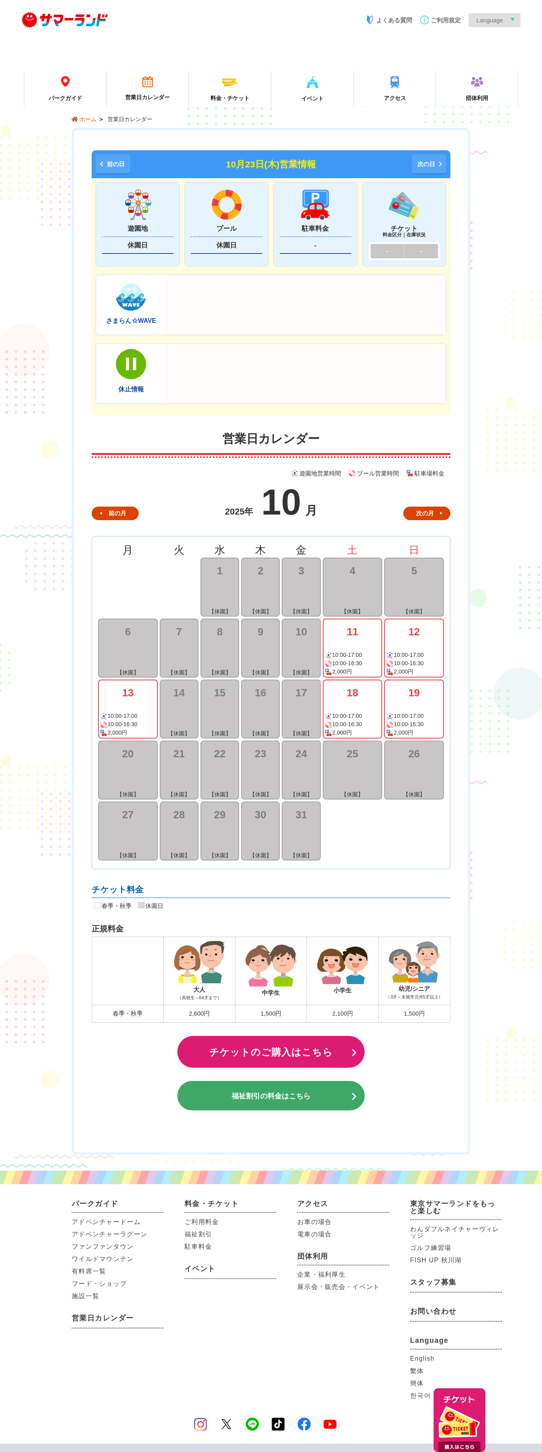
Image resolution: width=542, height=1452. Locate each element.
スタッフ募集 (433, 1282)
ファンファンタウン (103, 1246)
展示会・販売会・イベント (338, 1286)
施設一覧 (85, 1296)
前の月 (117, 513)
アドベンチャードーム (106, 1221)
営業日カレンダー (103, 1318)
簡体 (417, 1383)
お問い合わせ (433, 1311)
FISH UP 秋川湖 (435, 1260)
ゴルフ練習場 (431, 1247)
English (422, 1358)
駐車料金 (198, 1246)
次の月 (425, 513)
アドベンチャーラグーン (109, 1234)
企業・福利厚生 (321, 1274)
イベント (200, 1269)
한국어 (420, 1395)
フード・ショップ (99, 1283)
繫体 (417, 1371)
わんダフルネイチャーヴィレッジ (455, 1232)
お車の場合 (314, 1221)
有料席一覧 (89, 1271)
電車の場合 (314, 1234)
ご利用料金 (202, 1221)
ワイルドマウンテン (103, 1259)
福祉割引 (198, 1234)
